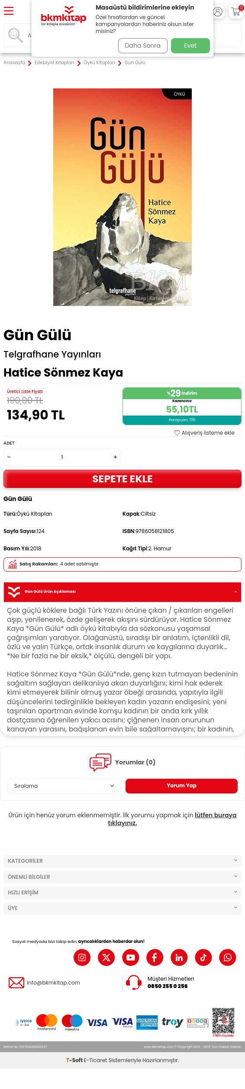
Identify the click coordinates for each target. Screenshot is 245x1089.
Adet (8, 443)
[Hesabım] (218, 12)
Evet (190, 45)
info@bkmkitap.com (53, 982)
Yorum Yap (182, 785)
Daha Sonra (143, 45)
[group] (122, 197)
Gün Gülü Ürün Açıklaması (122, 592)
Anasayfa (14, 63)
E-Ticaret (95, 1060)
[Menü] (8, 11)
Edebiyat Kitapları (54, 63)
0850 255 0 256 (168, 986)
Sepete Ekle (122, 478)
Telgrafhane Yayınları (52, 354)
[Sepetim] (236, 12)
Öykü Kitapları (99, 63)
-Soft (75, 1060)
